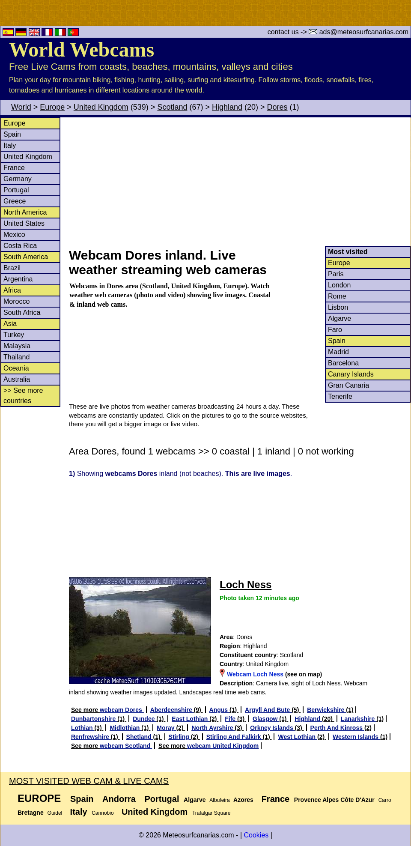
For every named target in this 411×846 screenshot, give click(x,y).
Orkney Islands (272, 727)
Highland (227, 107)
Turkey (13, 334)
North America (25, 212)
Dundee (144, 718)
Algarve (339, 318)
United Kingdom (101, 107)
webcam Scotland (126, 745)
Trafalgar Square (211, 813)
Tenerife (340, 396)
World (21, 107)
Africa (12, 290)
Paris (335, 274)
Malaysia (16, 346)
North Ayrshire (213, 727)
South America (25, 256)
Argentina (18, 279)
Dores (277, 107)
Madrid (338, 352)
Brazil (12, 268)
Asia (10, 323)
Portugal (16, 190)
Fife (231, 718)
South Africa (21, 312)
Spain (12, 134)
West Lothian (297, 736)
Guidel (55, 813)
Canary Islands (351, 374)
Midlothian (125, 727)
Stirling (180, 736)
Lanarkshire (358, 718)
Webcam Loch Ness (255, 674)
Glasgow (266, 718)
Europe (52, 107)
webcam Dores (122, 709)
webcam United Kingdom (223, 745)
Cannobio (102, 813)
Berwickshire (326, 709)
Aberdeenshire (172, 709)
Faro (335, 329)
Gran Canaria (348, 385)
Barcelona (343, 363)
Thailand (16, 357)
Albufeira (219, 800)
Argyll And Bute (268, 709)
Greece (14, 201)
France (14, 167)
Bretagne (31, 812)
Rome (337, 296)
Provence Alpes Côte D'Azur (334, 799)
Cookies (256, 835)
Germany (17, 178)
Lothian (82, 727)
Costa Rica (20, 245)
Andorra (119, 799)
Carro (384, 800)
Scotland (172, 107)
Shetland (139, 736)
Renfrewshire (91, 736)
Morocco (16, 301)
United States (24, 223)
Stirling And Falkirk (234, 736)
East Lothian (190, 718)
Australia (16, 379)
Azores (243, 799)
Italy (9, 145)
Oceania (16, 368)
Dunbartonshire (94, 718)
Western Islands (356, 736)
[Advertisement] (239, 182)
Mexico (14, 234)
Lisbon (338, 307)
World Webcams (81, 49)
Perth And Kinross (337, 727)
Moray (166, 727)
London (339, 285)
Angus (219, 709)
